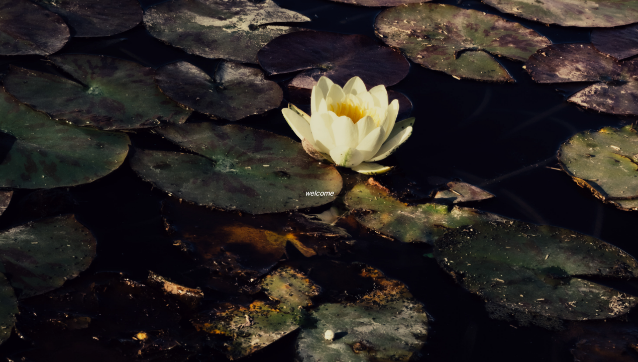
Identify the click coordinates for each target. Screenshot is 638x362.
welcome (319, 193)
